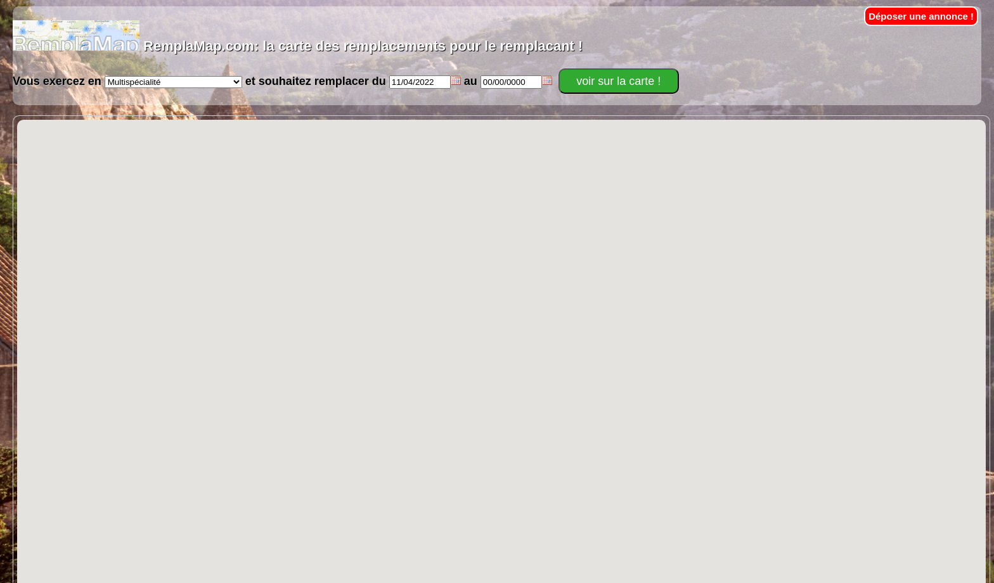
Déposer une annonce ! (921, 16)
